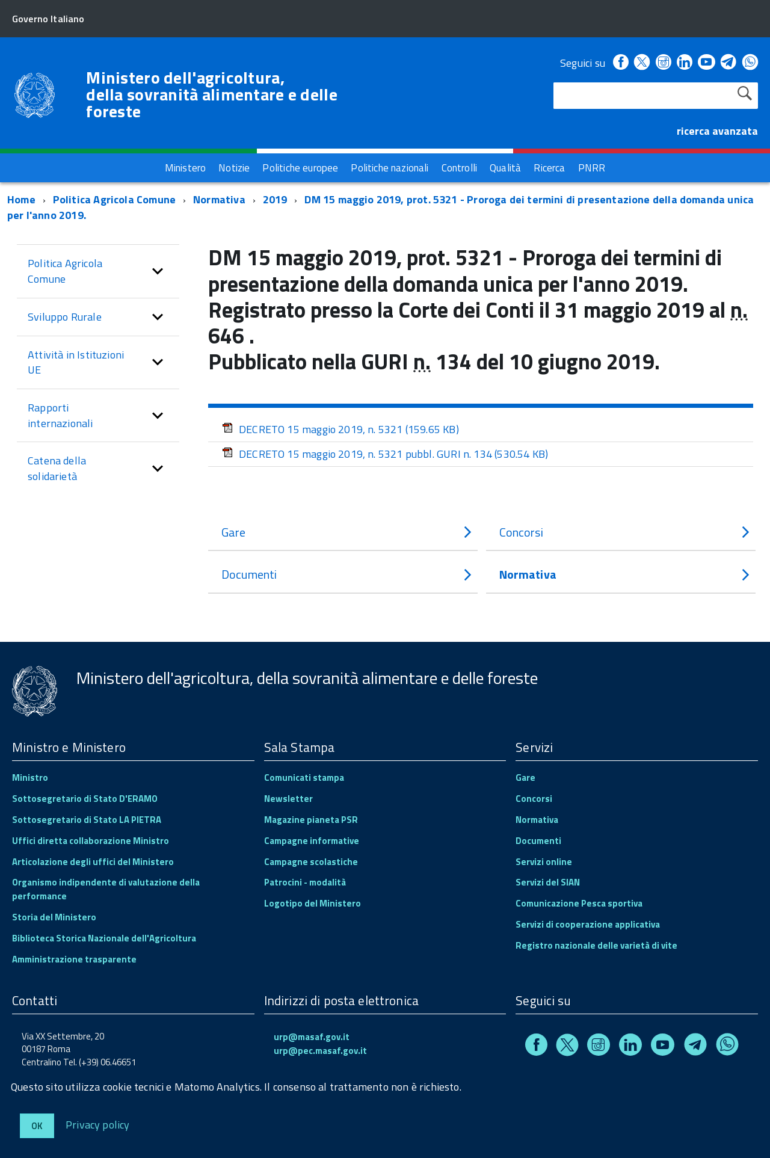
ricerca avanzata (717, 131)
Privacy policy (98, 1124)
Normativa (219, 199)
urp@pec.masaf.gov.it (320, 1051)
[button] (157, 271)
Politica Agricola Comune (114, 199)
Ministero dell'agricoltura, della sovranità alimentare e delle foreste (211, 94)
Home (21, 199)
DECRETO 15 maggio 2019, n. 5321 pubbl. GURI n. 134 (385, 454)
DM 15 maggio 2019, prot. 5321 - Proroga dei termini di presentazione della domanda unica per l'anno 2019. (380, 207)
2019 (275, 199)
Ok (37, 1126)
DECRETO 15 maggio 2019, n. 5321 (340, 429)
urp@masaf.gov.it (312, 1037)
